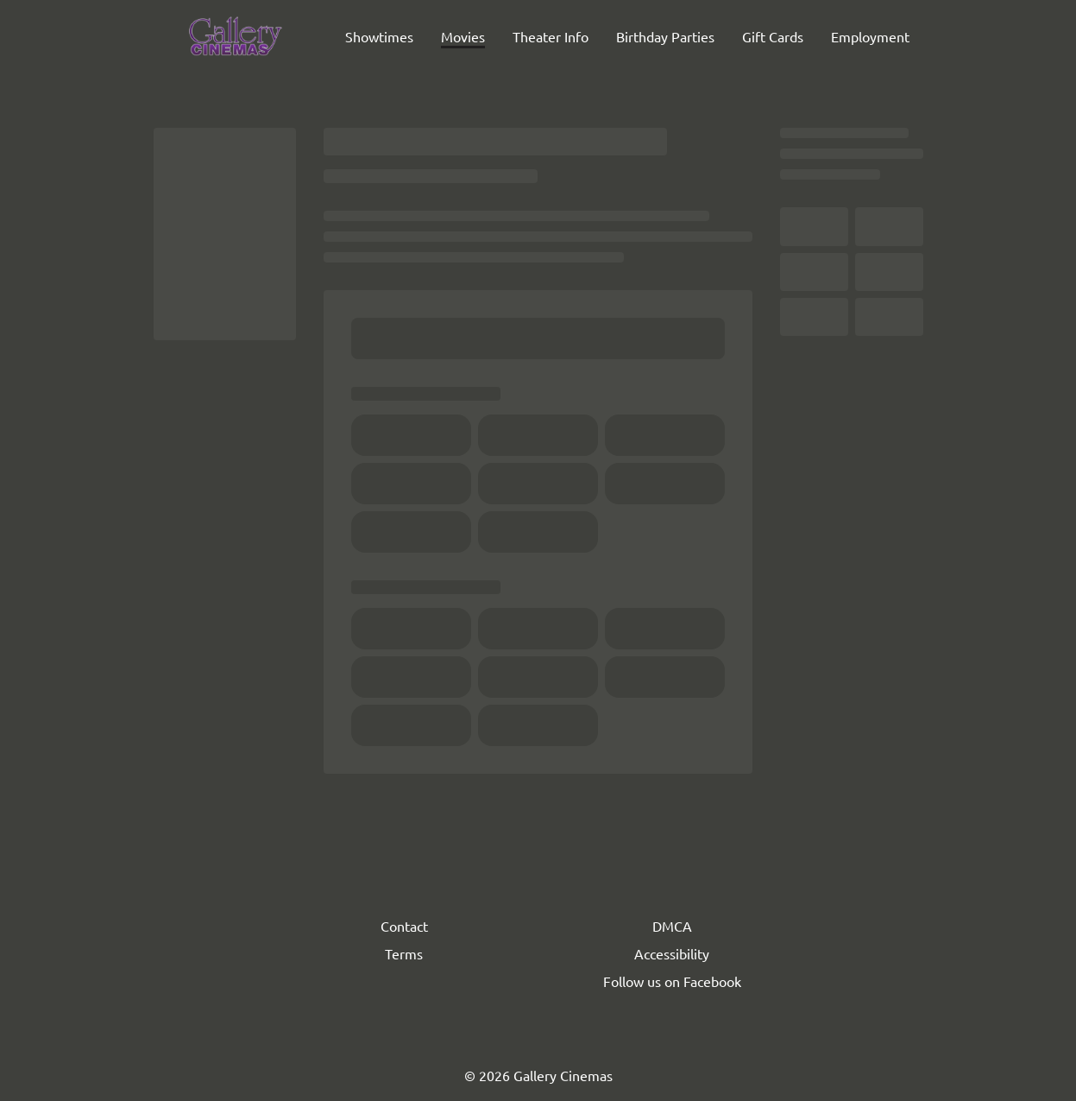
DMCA (672, 925)
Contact (404, 925)
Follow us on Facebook (672, 981)
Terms (404, 953)
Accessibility (671, 953)
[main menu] (627, 36)
